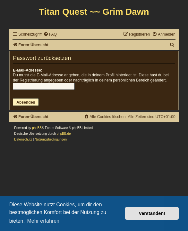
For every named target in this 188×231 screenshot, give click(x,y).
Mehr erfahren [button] (43, 221)
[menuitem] (50, 34)
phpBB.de (64, 133)
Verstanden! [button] (152, 213)
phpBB (37, 128)
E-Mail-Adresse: (27, 70)
